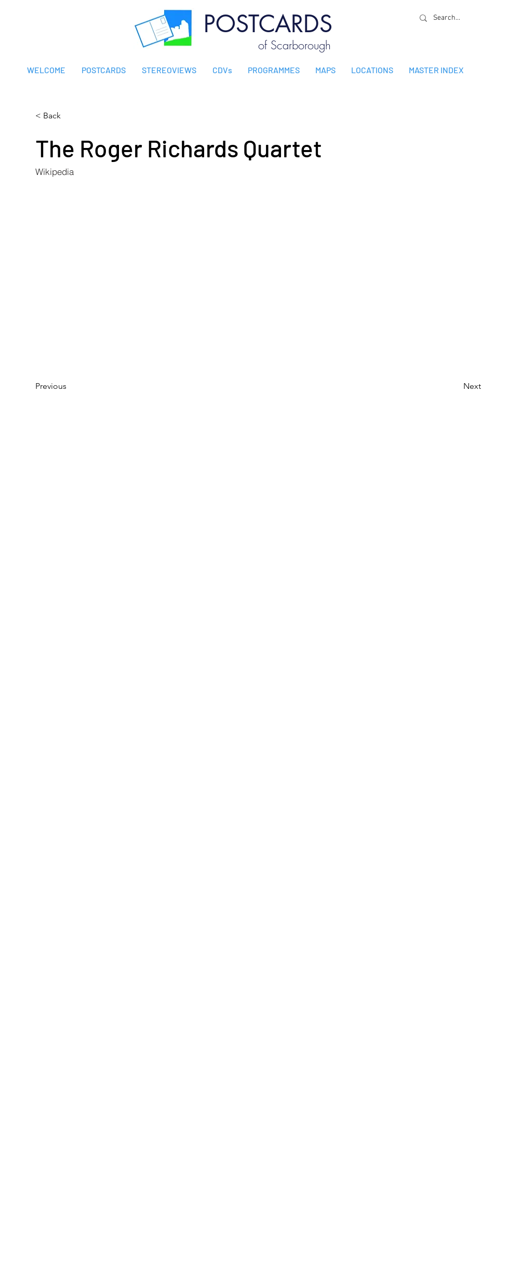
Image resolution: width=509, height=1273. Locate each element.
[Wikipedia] (90, 171)
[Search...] (449, 18)
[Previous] (69, 386)
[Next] (455, 386)
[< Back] (69, 115)
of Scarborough (294, 45)
